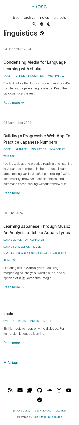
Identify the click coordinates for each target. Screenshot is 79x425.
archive (29, 17)
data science (12, 239)
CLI (50, 320)
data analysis (35, 239)
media (22, 320)
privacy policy (21, 410)
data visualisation (16, 246)
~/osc (39, 6)
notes (44, 17)
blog (16, 17)
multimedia (56, 75)
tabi (43, 417)
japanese (20, 149)
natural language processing (25, 253)
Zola (35, 417)
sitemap (61, 410)
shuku (9, 313)
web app (9, 156)
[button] (34, 24)
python (19, 75)
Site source (55, 417)
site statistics (43, 410)
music (37, 246)
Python (9, 320)
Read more (13, 102)
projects (60, 17)
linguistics (36, 75)
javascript (57, 149)
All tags (11, 362)
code (7, 75)
